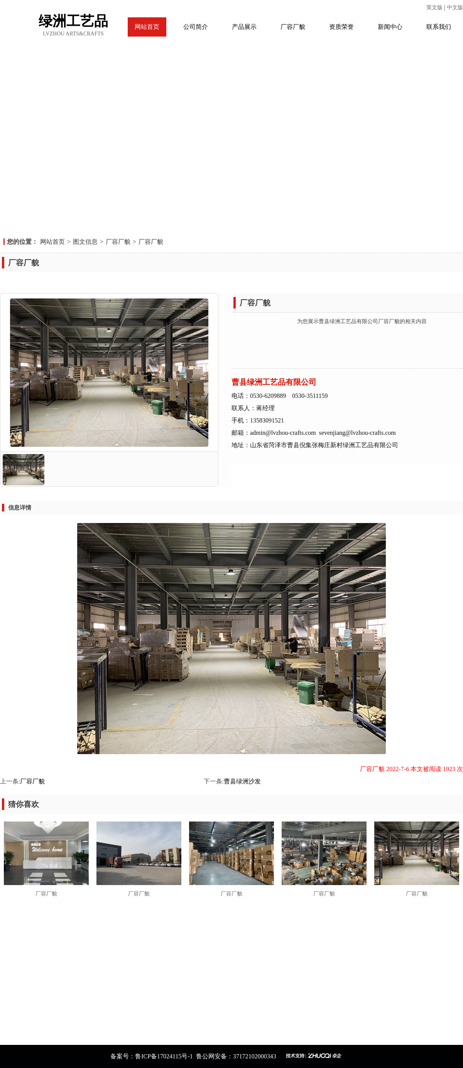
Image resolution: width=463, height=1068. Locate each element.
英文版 (435, 7)
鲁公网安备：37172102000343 (237, 1056)
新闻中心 (390, 26)
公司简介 (195, 26)
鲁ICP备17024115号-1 (164, 1056)
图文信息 (85, 241)
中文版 (455, 7)
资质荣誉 (341, 26)
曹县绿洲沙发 (242, 781)
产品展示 (244, 26)
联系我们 (438, 26)
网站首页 (147, 26)
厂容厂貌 (293, 26)
